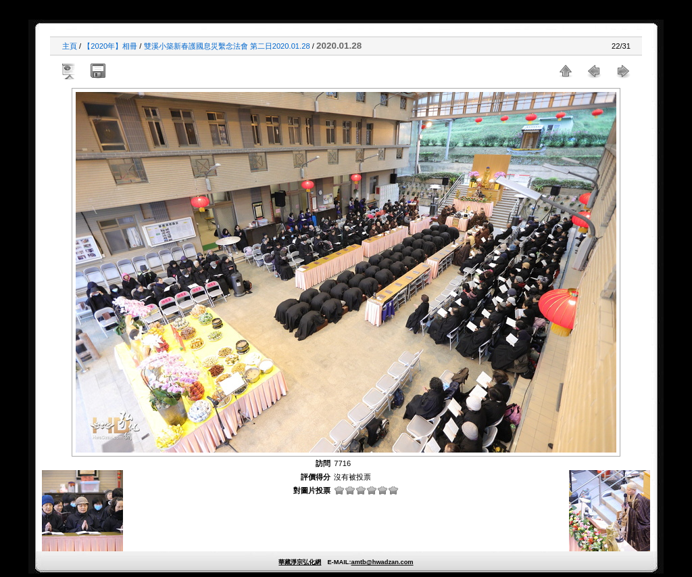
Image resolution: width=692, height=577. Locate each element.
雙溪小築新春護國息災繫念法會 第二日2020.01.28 (227, 46)
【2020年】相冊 (110, 46)
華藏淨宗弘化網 (299, 562)
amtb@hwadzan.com (382, 562)
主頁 (69, 46)
